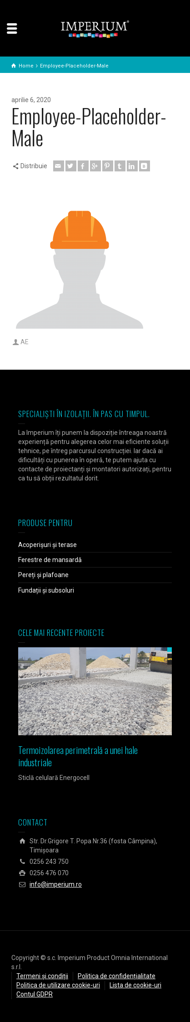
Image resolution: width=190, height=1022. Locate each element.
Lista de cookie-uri (135, 985)
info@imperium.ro (56, 884)
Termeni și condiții (42, 976)
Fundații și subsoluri (46, 590)
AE (24, 342)
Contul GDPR (34, 994)
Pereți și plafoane (43, 574)
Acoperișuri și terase (47, 544)
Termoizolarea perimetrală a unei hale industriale (78, 756)
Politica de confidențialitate (116, 976)
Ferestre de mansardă (50, 559)
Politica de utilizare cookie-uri (58, 985)
